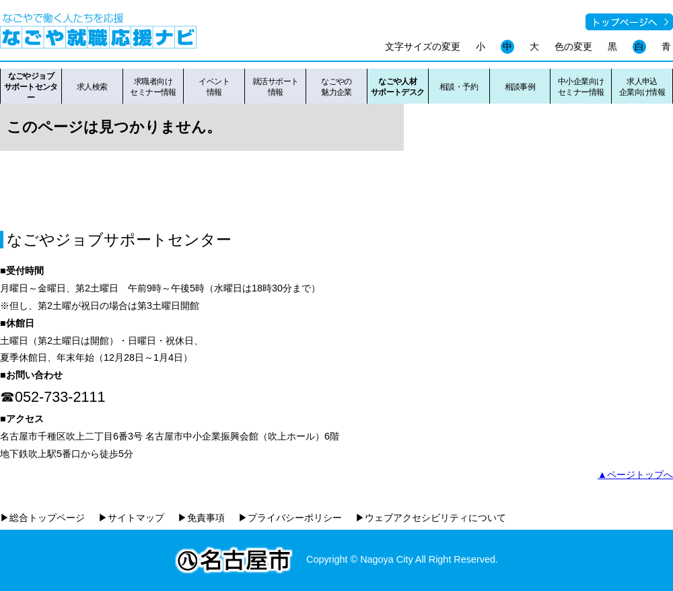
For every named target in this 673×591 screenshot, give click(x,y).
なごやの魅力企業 (336, 86)
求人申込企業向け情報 (642, 86)
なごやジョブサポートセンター (31, 87)
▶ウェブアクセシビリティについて (430, 517)
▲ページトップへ (635, 474)
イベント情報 (214, 86)
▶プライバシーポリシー (290, 517)
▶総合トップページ (42, 517)
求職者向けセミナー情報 (153, 86)
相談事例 (520, 87)
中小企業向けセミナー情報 (581, 86)
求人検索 (92, 87)
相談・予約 (458, 87)
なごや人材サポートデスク (398, 86)
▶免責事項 (201, 517)
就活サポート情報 (275, 86)
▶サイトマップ (131, 517)
